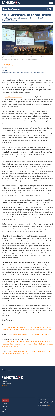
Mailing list (5, 403)
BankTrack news (14, 9)
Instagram (4, 406)
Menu (6, 369)
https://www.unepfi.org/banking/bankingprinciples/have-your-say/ (28, 334)
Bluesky (4, 409)
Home (5, 9)
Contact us (4, 385)
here (49, 405)
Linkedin (4, 411)
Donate (5, 400)
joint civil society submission (13, 97)
